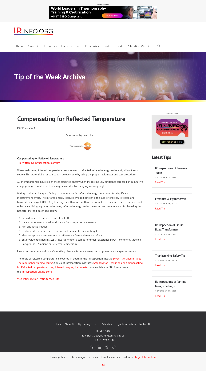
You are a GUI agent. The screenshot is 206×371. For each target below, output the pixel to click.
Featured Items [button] (71, 45)
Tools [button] (106, 45)
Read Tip (160, 182)
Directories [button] (92, 45)
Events (119, 45)
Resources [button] (50, 45)
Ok (104, 365)
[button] (158, 46)
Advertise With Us (139, 45)
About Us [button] (34, 45)
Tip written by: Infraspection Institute (38, 162)
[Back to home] (33, 31)
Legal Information (125, 324)
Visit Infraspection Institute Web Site (38, 279)
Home (20, 45)
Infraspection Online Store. (37, 271)
